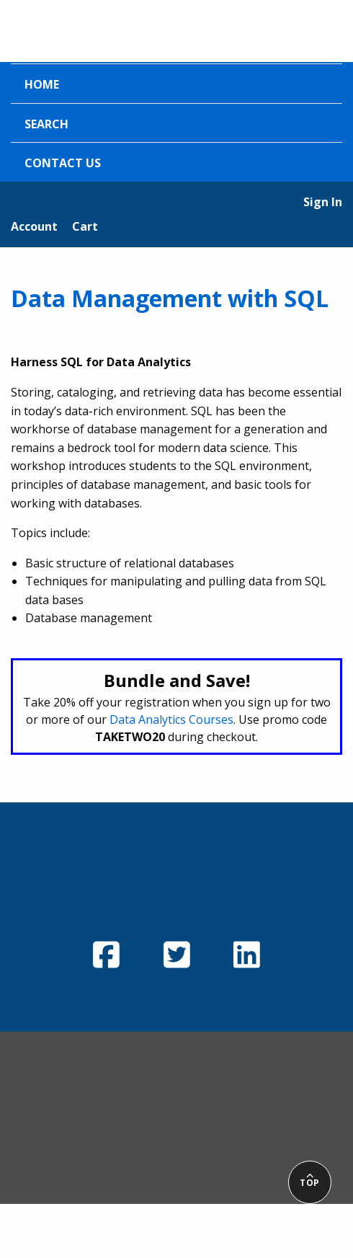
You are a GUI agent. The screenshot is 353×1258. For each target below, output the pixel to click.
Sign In (322, 202)
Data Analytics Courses (171, 719)
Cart (85, 226)
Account (34, 226)
